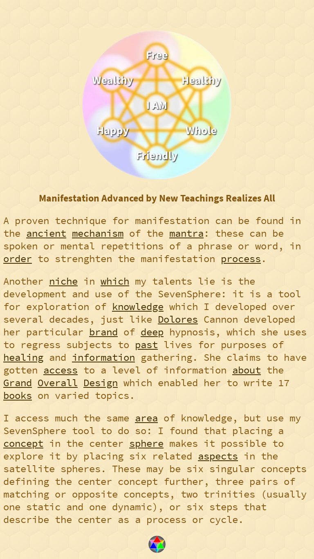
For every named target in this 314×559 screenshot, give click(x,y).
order (17, 258)
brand (103, 332)
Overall (58, 382)
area (146, 418)
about (246, 370)
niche (63, 281)
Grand (17, 382)
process (241, 258)
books (17, 395)
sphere (146, 443)
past (146, 344)
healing (23, 357)
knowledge (138, 306)
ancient (46, 233)
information (103, 357)
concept (23, 443)
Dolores (178, 319)
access (60, 370)
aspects (218, 456)
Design (100, 382)
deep (152, 332)
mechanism (97, 233)
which (115, 281)
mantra (186, 233)
